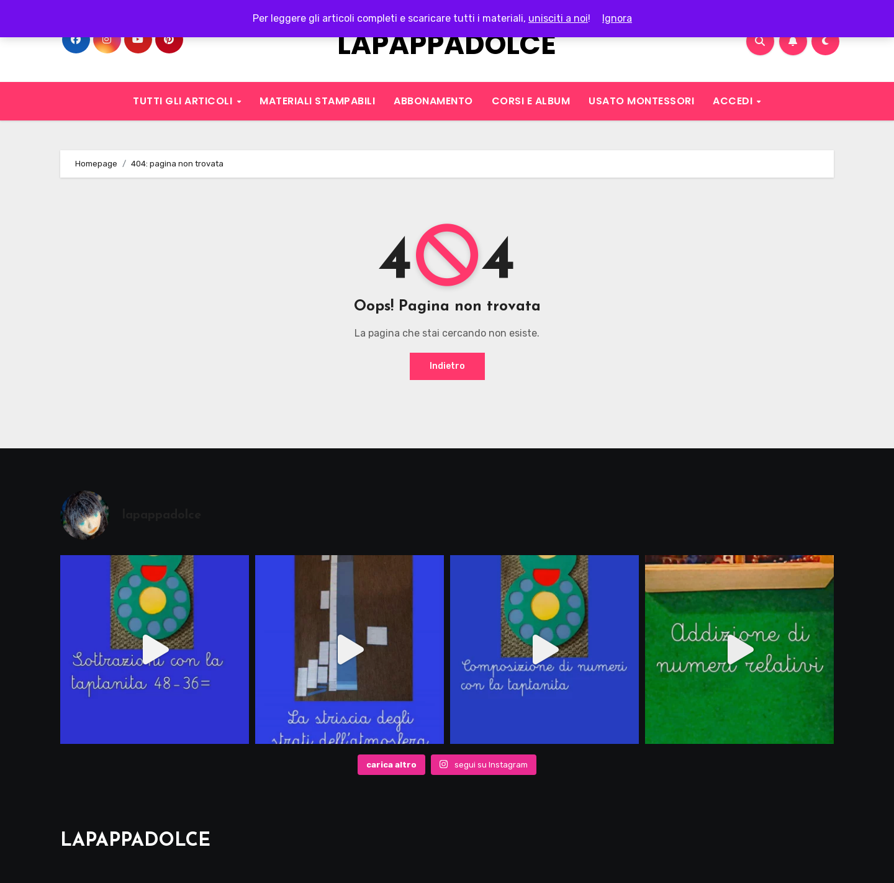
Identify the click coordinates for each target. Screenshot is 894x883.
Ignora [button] (617, 18)
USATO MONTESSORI (641, 101)
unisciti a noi (558, 18)
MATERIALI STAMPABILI (317, 101)
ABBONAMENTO (433, 101)
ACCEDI (734, 101)
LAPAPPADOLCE (446, 44)
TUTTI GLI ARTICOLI (184, 101)
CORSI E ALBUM (531, 101)
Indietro (447, 366)
